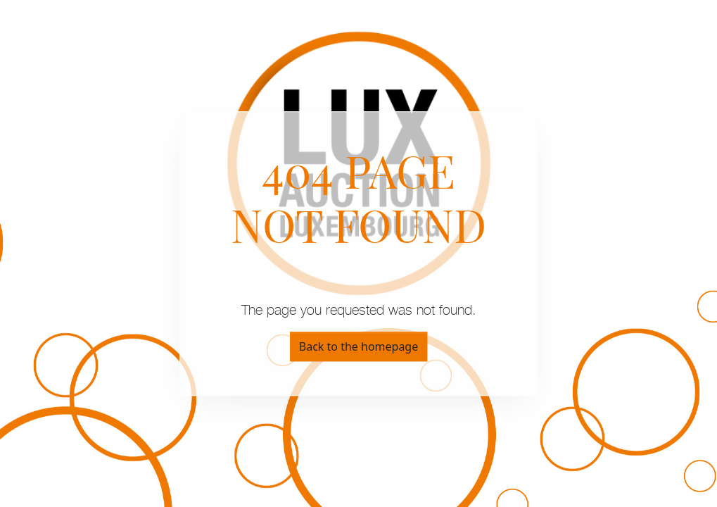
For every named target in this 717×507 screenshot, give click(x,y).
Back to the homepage (358, 346)
